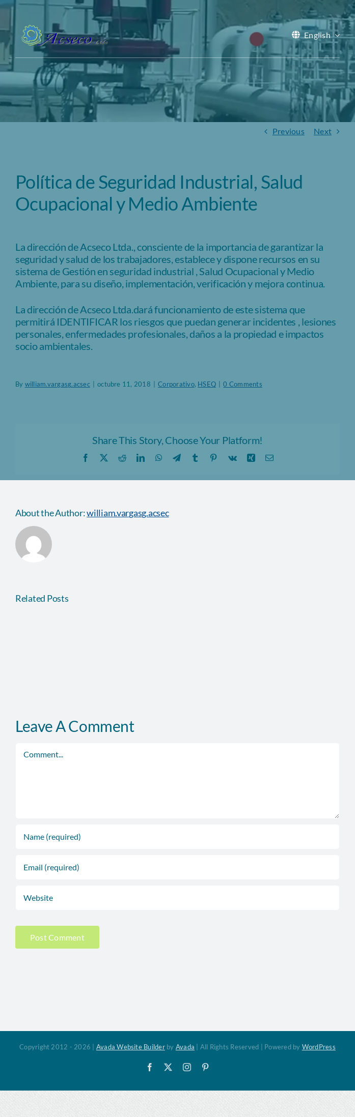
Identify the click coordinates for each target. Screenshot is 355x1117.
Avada (185, 1047)
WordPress (319, 1047)
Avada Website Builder (130, 1047)
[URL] (177, 897)
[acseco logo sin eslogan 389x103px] (63, 28)
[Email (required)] (177, 867)
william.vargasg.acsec (128, 512)
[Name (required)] (177, 836)
